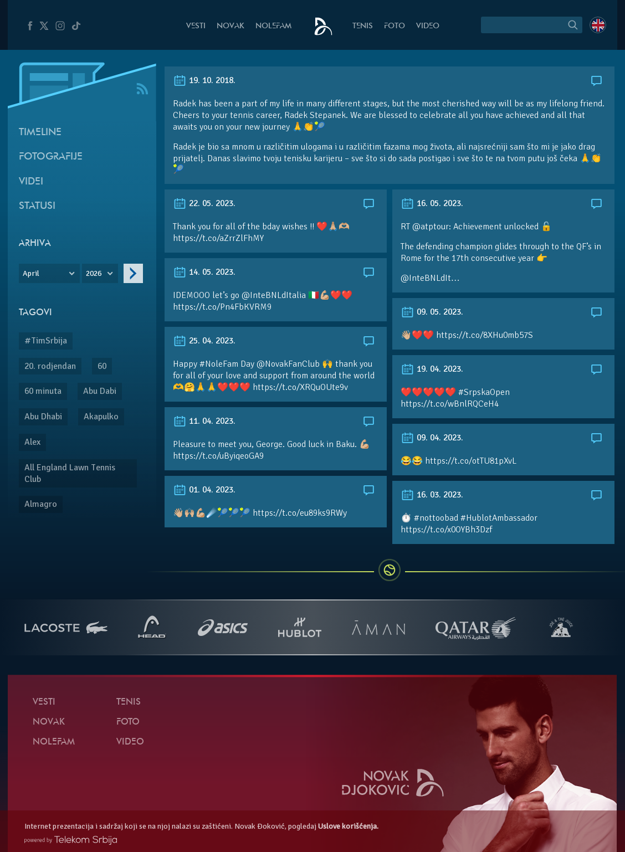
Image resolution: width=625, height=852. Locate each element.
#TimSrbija (45, 340)
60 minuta (43, 391)
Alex (32, 442)
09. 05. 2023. (432, 311)
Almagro (40, 504)
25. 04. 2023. (204, 340)
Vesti (196, 26)
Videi (31, 182)
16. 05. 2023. (432, 203)
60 (102, 366)
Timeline (40, 132)
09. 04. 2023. (432, 437)
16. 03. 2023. (432, 494)
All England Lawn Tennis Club (69, 473)
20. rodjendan (50, 366)
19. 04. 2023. (432, 368)
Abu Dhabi (43, 416)
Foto (394, 26)
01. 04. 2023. (204, 489)
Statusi (37, 206)
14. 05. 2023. (204, 272)
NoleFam (273, 26)
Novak (230, 26)
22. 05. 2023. (204, 203)
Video (427, 26)
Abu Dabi (99, 391)
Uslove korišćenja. (348, 826)
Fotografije (51, 157)
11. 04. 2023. (204, 421)
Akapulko (101, 416)
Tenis (362, 26)
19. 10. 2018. (204, 80)
